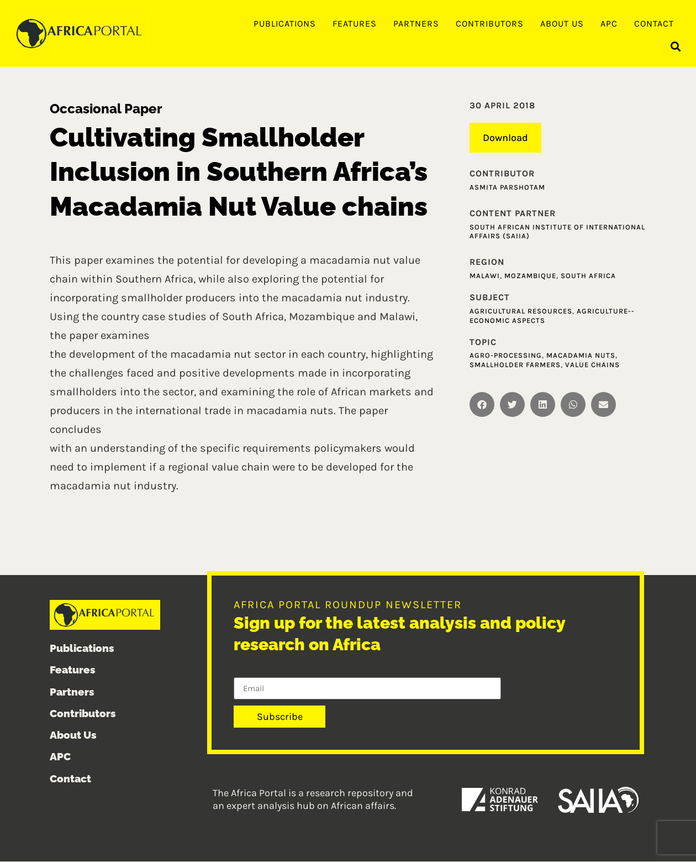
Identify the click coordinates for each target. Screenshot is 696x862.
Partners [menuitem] (416, 23)
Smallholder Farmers (515, 365)
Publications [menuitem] (285, 23)
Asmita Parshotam (507, 188)
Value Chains (592, 365)
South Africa (588, 276)
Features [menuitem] (355, 23)
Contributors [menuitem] (490, 23)
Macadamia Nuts (580, 356)
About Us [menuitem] (562, 23)
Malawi (485, 276)
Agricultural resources (521, 311)
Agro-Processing (506, 356)
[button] (676, 47)
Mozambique (530, 276)
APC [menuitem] (609, 23)
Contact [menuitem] (654, 23)
